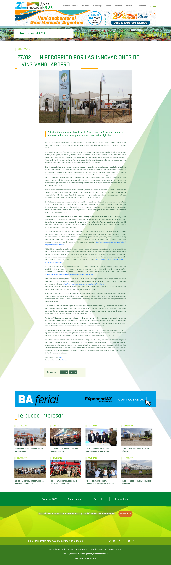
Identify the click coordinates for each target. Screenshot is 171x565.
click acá (64, 360)
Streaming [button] (97, 6)
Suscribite (126, 513)
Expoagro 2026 (49, 499)
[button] (62, 372)
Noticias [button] (85, 6)
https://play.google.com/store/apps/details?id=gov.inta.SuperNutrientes (70, 274)
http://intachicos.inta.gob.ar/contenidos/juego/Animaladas (83, 284)
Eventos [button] (118, 6)
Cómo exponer (75, 499)
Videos (108, 6)
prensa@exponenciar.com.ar (97, 554)
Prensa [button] (142, 6)
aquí (60, 357)
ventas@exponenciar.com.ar (74, 554)
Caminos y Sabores (70, 6)
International (131, 6)
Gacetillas (99, 499)
